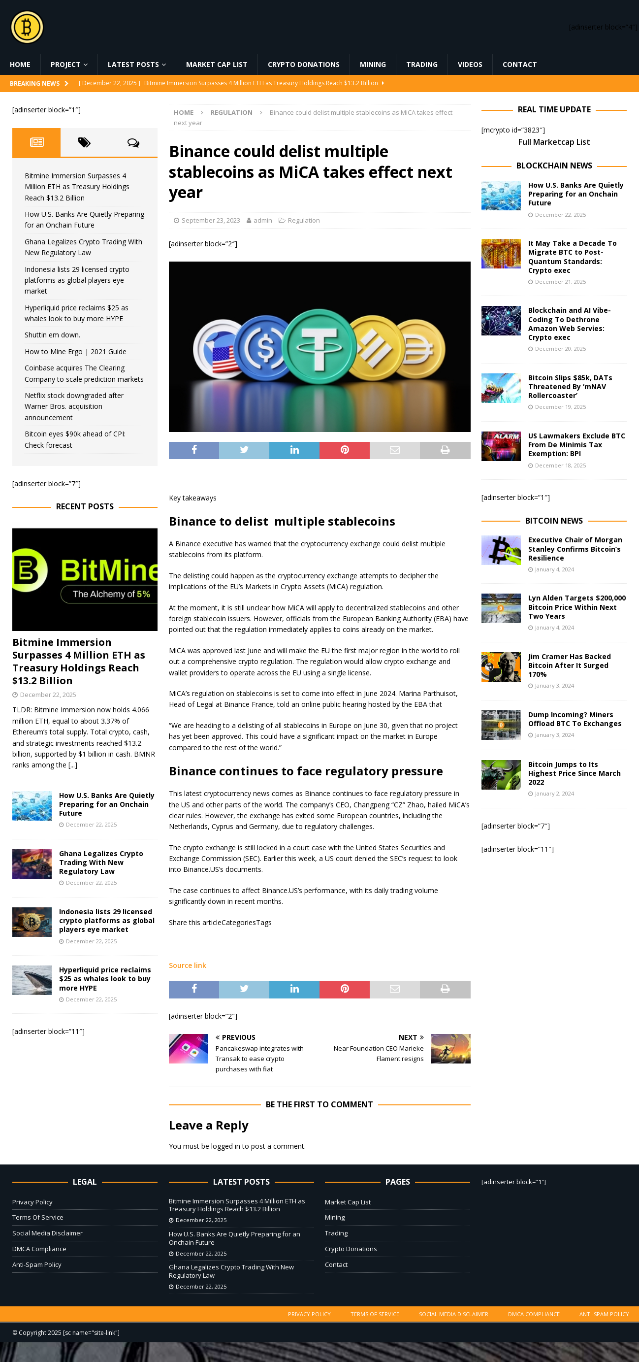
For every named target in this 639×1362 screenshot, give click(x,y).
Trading (422, 64)
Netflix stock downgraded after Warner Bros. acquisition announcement (74, 406)
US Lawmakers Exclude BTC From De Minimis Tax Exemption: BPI (576, 444)
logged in (225, 1146)
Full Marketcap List (554, 141)
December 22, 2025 (48, 694)
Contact (520, 64)
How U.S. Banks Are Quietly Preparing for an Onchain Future (107, 804)
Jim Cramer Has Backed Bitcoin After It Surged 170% (569, 665)
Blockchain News (554, 165)
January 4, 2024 (554, 569)
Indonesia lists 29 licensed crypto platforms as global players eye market (77, 280)
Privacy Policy (32, 1201)
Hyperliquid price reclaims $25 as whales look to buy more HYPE (105, 978)
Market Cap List (217, 64)
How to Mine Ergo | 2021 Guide (76, 351)
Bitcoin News (554, 520)
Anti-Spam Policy (37, 1264)
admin (263, 220)
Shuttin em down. (52, 334)
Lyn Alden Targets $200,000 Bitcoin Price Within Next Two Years (577, 606)
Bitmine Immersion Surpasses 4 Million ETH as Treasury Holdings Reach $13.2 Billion (77, 186)
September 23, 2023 (211, 220)
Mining (373, 64)
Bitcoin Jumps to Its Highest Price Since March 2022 (574, 773)
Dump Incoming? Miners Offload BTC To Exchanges (575, 719)
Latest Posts (133, 64)
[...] (72, 764)
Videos (470, 64)
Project (66, 64)
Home (20, 64)
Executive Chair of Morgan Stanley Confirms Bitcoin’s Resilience (575, 548)
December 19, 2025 (560, 406)
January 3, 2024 (554, 685)
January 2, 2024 (554, 793)
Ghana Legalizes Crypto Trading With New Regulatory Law (101, 862)
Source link (187, 965)
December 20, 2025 (560, 348)
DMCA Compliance (39, 1248)
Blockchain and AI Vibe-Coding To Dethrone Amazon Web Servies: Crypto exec (569, 323)
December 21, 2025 (560, 281)
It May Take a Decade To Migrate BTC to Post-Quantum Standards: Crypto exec (572, 256)
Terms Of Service (38, 1217)
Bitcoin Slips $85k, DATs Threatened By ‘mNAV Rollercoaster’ (570, 386)
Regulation (304, 220)
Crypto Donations (304, 64)
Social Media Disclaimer (47, 1233)
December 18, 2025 (560, 465)
